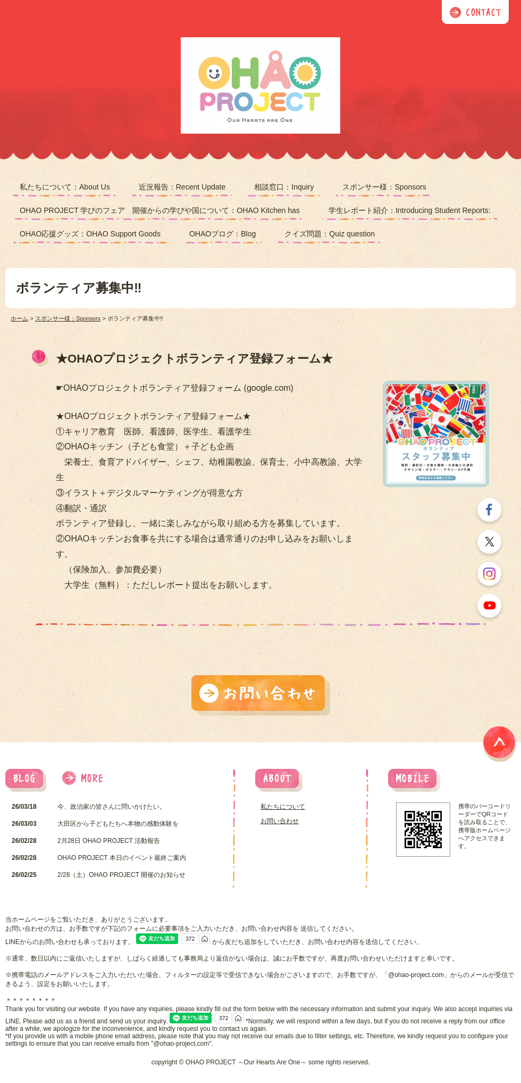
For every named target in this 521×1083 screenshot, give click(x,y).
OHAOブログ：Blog (222, 233)
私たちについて (282, 806)
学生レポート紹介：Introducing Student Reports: (410, 210)
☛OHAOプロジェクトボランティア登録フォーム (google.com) (174, 387)
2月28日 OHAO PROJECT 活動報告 (108, 840)
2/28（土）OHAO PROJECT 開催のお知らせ (121, 875)
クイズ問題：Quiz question (329, 233)
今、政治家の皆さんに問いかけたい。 (111, 806)
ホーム (19, 318)
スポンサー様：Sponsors (384, 187)
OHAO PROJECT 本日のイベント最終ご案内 (121, 858)
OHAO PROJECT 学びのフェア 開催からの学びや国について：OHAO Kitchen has (160, 210)
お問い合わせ (279, 821)
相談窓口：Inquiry (284, 187)
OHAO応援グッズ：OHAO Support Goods (90, 233)
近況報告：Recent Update (182, 187)
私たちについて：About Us (65, 187)
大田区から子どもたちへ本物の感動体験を (118, 823)
